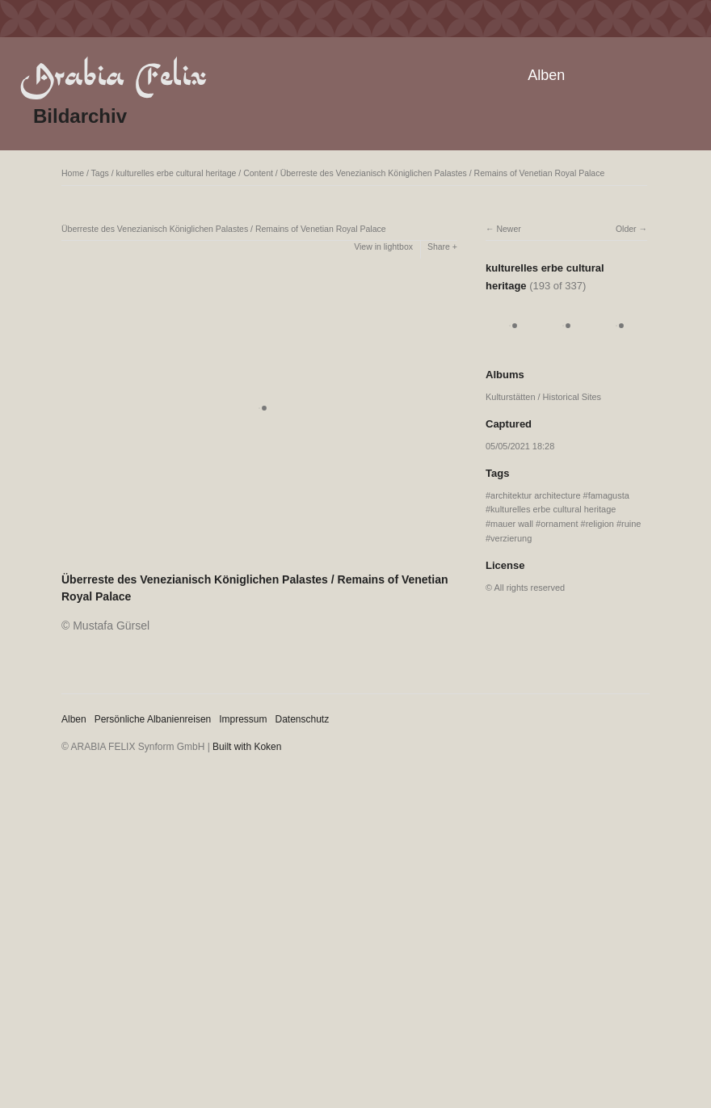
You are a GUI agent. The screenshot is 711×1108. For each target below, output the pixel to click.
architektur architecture (535, 495)
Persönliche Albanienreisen (153, 719)
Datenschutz (303, 719)
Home (72, 173)
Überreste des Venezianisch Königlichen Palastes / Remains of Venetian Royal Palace (442, 173)
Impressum (243, 719)
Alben (546, 75)
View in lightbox (383, 246)
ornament (559, 524)
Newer (508, 229)
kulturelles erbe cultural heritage (176, 173)
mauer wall (511, 524)
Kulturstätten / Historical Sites (543, 397)
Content (258, 173)
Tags (100, 173)
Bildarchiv (80, 116)
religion (600, 524)
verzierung (511, 538)
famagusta (608, 495)
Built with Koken (246, 746)
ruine (631, 524)
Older (626, 229)
